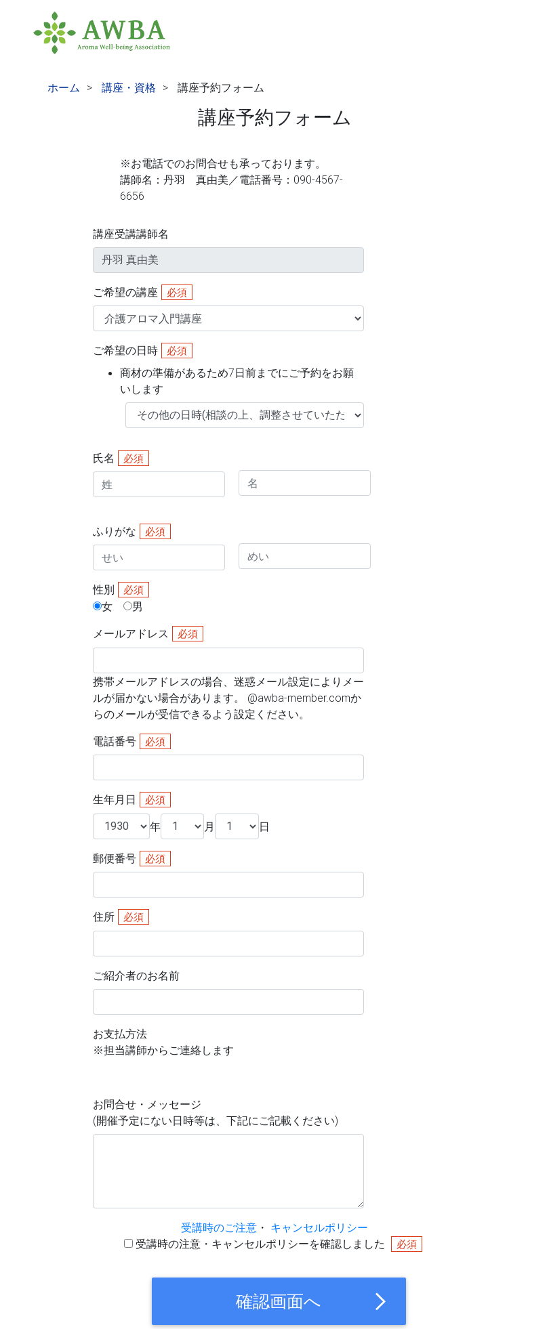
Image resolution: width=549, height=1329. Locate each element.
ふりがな (114, 531)
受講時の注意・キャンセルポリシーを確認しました (262, 1243)
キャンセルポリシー (319, 1227)
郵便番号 (114, 858)
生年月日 (114, 799)
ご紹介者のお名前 (136, 975)
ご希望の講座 (125, 292)
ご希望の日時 (228, 369)
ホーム (63, 87)
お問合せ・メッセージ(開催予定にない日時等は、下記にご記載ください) (215, 1112)
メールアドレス (131, 633)
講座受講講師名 (131, 233)
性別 (104, 589)
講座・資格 (129, 87)
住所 (104, 916)
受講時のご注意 (219, 1227)
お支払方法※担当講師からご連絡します (163, 1042)
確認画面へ (312, 1301)
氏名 (104, 458)
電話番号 (114, 741)
